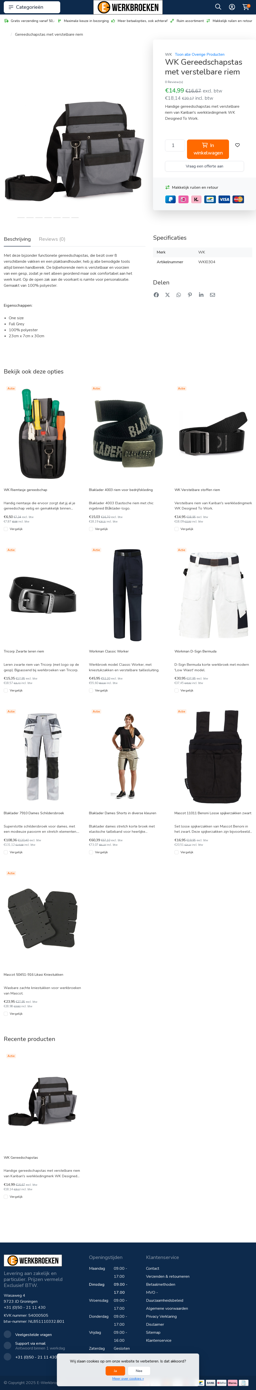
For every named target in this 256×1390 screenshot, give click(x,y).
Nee (139, 1370)
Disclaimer (155, 1324)
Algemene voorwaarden (167, 1308)
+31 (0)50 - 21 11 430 (25, 1307)
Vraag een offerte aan (204, 166)
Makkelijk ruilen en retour (229, 20)
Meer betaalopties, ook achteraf (139, 20)
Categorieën (32, 7)
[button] (218, 8)
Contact (152, 1268)
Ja (115, 1370)
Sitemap (153, 1332)
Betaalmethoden (160, 1284)
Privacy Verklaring (161, 1316)
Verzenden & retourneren (168, 1276)
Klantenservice (159, 1340)
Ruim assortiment (187, 20)
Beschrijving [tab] (17, 239)
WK (168, 54)
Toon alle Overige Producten (199, 54)
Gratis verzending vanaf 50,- (29, 20)
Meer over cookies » (128, 1378)
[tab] (52, 240)
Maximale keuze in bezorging (83, 20)
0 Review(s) (174, 82)
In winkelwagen (208, 149)
